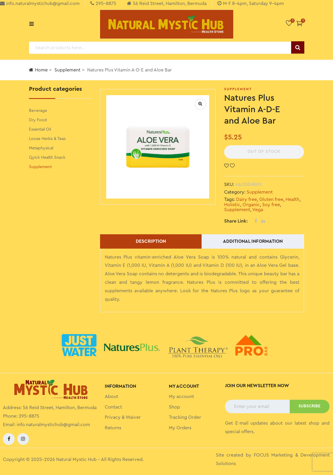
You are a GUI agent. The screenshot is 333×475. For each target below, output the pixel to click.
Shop (174, 407)
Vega (257, 209)
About (111, 396)
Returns (113, 428)
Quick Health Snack (47, 158)
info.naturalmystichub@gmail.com (53, 424)
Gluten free (271, 199)
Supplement (67, 70)
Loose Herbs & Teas (47, 139)
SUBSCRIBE (309, 406)
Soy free (271, 204)
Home (38, 69)
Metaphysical (41, 148)
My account (181, 396)
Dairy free (246, 199)
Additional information (253, 241)
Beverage (38, 111)
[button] (299, 23)
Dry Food (38, 120)
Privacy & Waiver (123, 417)
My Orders (180, 428)
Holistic (232, 204)
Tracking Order (185, 417)
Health (292, 199)
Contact (113, 407)
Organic (251, 204)
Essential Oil (40, 129)
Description (151, 241)
